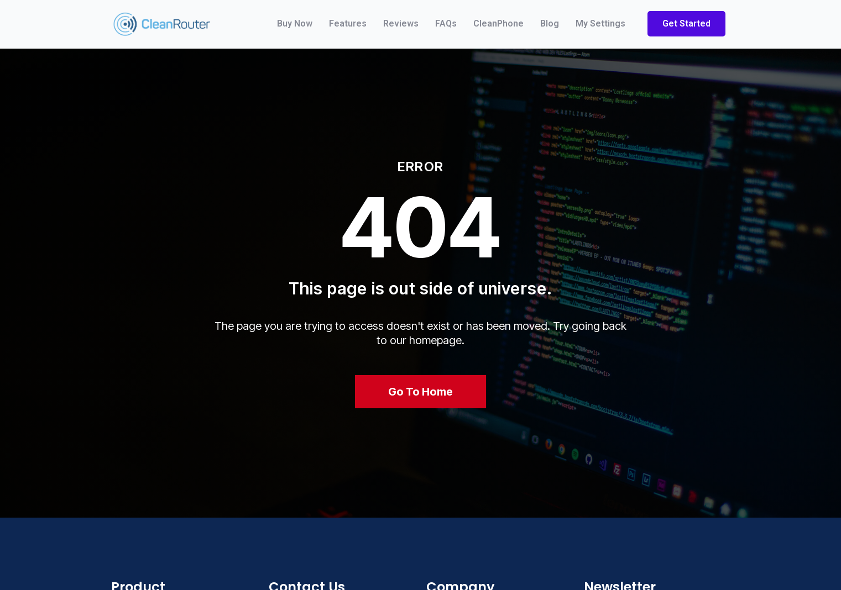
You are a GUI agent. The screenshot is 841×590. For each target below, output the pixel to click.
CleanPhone (498, 23)
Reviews (401, 23)
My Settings (600, 23)
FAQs (446, 23)
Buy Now (294, 23)
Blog (549, 23)
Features (348, 23)
